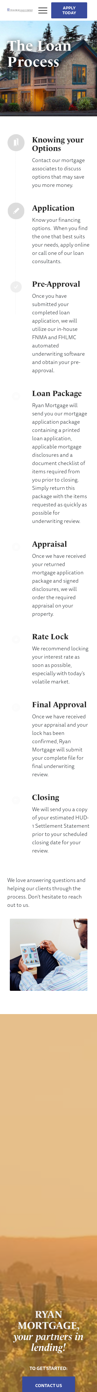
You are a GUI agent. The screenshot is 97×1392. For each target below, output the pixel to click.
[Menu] (41, 10)
